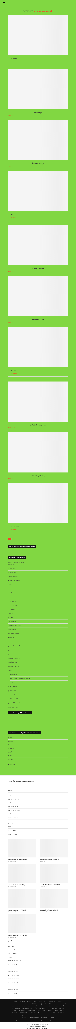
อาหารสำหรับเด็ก (12, 830)
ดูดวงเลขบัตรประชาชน (14, 654)
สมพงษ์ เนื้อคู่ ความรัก (13, 633)
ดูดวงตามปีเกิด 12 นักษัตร (14, 703)
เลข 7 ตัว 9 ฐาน (12, 621)
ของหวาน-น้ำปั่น (31, 1001)
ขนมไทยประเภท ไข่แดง (14, 810)
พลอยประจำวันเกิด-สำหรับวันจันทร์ (17, 859)
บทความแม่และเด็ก (34, 1017)
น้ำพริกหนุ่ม (38, 113)
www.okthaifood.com (55, 1019)
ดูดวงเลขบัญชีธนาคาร (14, 658)
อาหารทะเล (11, 985)
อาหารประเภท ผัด (12, 964)
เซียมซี (10, 670)
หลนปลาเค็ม (15, 527)
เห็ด (45, 1003)
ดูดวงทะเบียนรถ (12, 650)
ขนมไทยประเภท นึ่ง (13, 795)
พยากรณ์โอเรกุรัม (12, 686)
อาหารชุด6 (38, 1014)
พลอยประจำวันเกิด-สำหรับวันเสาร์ (48, 910)
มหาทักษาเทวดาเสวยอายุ (14, 625)
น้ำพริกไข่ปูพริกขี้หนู (38, 476)
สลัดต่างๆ (10, 956)
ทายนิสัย (12, 597)
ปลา (26, 1003)
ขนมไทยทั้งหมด (12, 814)
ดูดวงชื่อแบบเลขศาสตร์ (14, 666)
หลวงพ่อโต (12, 682)
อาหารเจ (10, 826)
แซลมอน (14, 1010)
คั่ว (32, 1005)
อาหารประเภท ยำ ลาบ (13, 978)
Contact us (63, 1014)
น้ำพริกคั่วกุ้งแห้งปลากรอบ (38, 425)
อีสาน (18, 1005)
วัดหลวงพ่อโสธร (14, 674)
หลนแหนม (14, 215)
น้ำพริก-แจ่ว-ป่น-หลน (40, 1008)
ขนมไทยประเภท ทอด (13, 803)
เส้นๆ (39, 1010)
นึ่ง (36, 1005)
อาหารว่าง (56, 1003)
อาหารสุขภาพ (11, 823)
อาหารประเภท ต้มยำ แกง (14, 960)
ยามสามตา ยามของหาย (14, 642)
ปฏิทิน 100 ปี (11, 613)
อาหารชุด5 (30, 1014)
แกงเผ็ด (63, 1005)
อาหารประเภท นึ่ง (12, 967)
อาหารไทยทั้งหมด (12, 993)
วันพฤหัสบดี (11, 748)
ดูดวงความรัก (13, 605)
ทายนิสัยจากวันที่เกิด (13, 699)
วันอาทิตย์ (10, 759)
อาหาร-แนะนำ (13, 1003)
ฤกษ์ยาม (12, 593)
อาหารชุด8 (55, 1014)
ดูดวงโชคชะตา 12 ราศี (14, 707)
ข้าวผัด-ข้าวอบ (31, 1010)
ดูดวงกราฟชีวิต (12, 629)
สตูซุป (56, 1010)
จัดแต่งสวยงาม (51, 1001)
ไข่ (50, 1003)
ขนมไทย (22, 1001)
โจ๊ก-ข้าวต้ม (11, 946)
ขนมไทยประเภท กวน (13, 799)
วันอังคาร (10, 741)
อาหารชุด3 (13, 1014)
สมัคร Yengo (12, 764)
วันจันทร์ (10, 737)
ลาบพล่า (54, 1008)
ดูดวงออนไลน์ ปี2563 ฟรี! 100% (16, 562)
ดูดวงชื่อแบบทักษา (12, 662)
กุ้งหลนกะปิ (14, 58)
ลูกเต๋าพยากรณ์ (12, 690)
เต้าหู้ (40, 1003)
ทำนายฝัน (10, 617)
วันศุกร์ (10, 752)
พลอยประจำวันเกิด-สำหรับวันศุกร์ (16, 910)
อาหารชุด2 (61, 1012)
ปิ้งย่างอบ (61, 1008)
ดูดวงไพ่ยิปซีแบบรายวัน (14, 580)
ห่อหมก (50, 1010)
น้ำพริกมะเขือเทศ (38, 269)
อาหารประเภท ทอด (13, 971)
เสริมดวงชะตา (13, 601)
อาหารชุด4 (21, 1014)
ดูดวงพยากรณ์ (11, 564)
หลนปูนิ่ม (13, 371)
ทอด (41, 1005)
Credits (24, 1017)
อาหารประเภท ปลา (13, 989)
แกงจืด (56, 1005)
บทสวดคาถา (13, 609)
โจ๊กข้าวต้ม (22, 1010)
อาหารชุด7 (46, 1014)
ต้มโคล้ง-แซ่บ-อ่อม (27, 1008)
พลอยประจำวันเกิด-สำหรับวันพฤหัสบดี (49, 885)
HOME (15, 1001)
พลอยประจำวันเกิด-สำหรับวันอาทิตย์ (17, 935)
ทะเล (21, 1003)
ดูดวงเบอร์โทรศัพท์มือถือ (14, 646)
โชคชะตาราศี (23, 1012)
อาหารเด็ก (64, 1003)
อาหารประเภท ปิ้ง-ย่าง (13, 975)
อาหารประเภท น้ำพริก (13, 982)
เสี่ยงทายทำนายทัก (12, 576)
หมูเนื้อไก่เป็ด (33, 1003)
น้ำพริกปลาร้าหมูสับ (38, 163)
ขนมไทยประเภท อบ (13, 806)
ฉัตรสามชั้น (11, 637)
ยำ (49, 1008)
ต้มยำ (50, 1005)
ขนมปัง (62, 1010)
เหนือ (23, 1005)
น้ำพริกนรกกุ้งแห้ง (38, 320)
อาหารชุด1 (52, 1012)
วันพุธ (9, 745)
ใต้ (28, 1005)
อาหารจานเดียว (12, 949)
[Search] (72, 2)
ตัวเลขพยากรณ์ (12, 572)
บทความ (10, 584)
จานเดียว (14, 1012)
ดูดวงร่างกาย (13, 588)
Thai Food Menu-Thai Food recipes (38, 1012)
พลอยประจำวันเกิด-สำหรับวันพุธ (16, 885)
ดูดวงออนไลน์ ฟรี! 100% (47, 1017)
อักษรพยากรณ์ (11, 568)
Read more (14, 61)
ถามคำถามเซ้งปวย (12, 694)
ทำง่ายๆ (60, 1001)
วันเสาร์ (10, 755)
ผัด (45, 1005)
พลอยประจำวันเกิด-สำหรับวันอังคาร (49, 859)
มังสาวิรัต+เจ (42, 1001)
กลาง (12, 1005)
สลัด (44, 1010)
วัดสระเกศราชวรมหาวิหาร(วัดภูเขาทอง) (20, 678)
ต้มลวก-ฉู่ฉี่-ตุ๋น (16, 1008)
